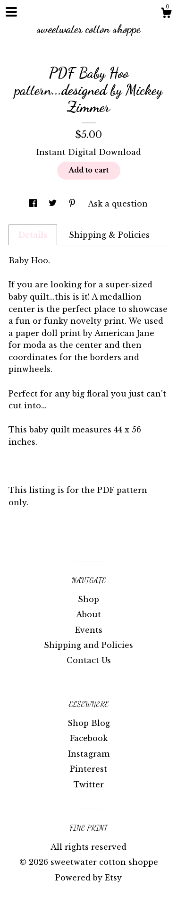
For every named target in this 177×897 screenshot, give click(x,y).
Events (88, 630)
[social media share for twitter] (54, 203)
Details (32, 235)
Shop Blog (88, 723)
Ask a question (118, 203)
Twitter (89, 784)
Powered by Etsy (88, 877)
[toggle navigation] (11, 12)
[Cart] (166, 14)
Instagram (89, 754)
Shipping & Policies (109, 235)
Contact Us (89, 660)
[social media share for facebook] (34, 203)
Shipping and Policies (88, 645)
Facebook (89, 738)
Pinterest (88, 769)
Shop (88, 599)
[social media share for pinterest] (73, 203)
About (88, 614)
